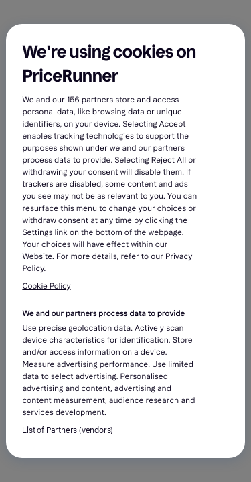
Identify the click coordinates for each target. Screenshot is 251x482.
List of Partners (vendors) (67, 430)
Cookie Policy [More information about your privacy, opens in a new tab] (46, 286)
